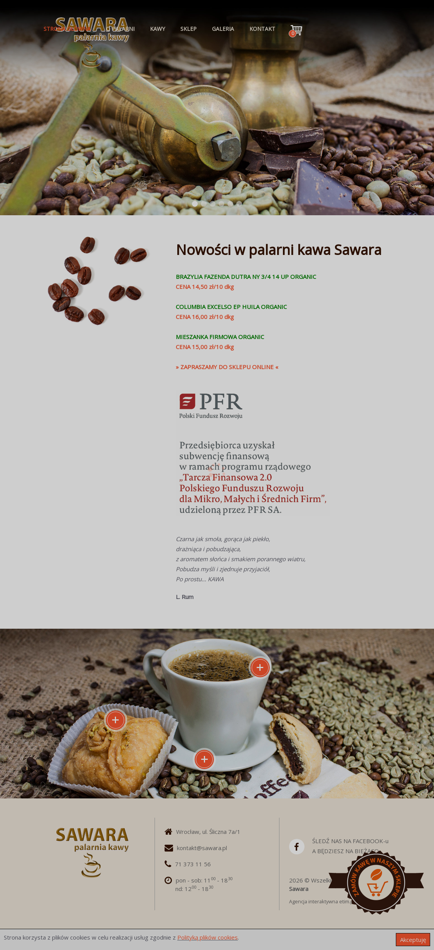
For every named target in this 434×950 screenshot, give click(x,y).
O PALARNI (120, 28)
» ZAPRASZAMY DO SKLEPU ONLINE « (227, 367)
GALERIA (223, 28)
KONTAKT (262, 28)
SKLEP (188, 28)
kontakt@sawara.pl (202, 848)
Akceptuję (413, 939)
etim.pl (347, 901)
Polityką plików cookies (207, 937)
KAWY (157, 28)
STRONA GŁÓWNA (67, 28)
